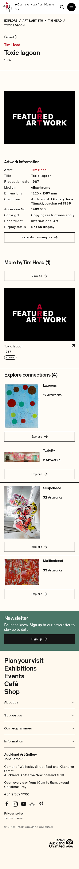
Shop (12, 691)
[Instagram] (15, 804)
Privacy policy (14, 813)
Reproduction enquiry (39, 237)
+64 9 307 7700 (16, 794)
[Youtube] (23, 804)
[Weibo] (40, 804)
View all (39, 276)
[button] (39, 324)
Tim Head (12, 45)
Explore (39, 436)
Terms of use (13, 818)
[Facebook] (6, 804)
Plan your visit (23, 660)
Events (14, 676)
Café (11, 684)
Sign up (39, 639)
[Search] (62, 7)
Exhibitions (20, 668)
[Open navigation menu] (71, 7)
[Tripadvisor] (32, 804)
